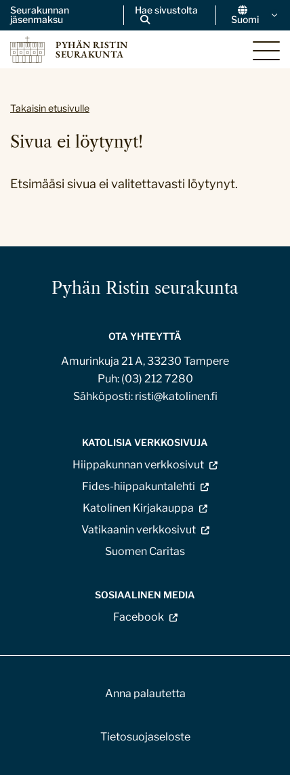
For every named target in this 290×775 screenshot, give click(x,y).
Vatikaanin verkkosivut (138, 529)
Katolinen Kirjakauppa (138, 508)
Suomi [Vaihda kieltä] (255, 14)
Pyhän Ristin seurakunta (145, 288)
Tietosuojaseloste (145, 736)
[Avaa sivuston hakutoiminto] (170, 14)
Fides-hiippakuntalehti (138, 486)
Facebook (138, 617)
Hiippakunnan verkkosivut (138, 464)
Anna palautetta (145, 693)
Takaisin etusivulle (49, 108)
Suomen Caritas (145, 551)
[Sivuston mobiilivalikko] (266, 50)
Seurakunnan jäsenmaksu (39, 14)
